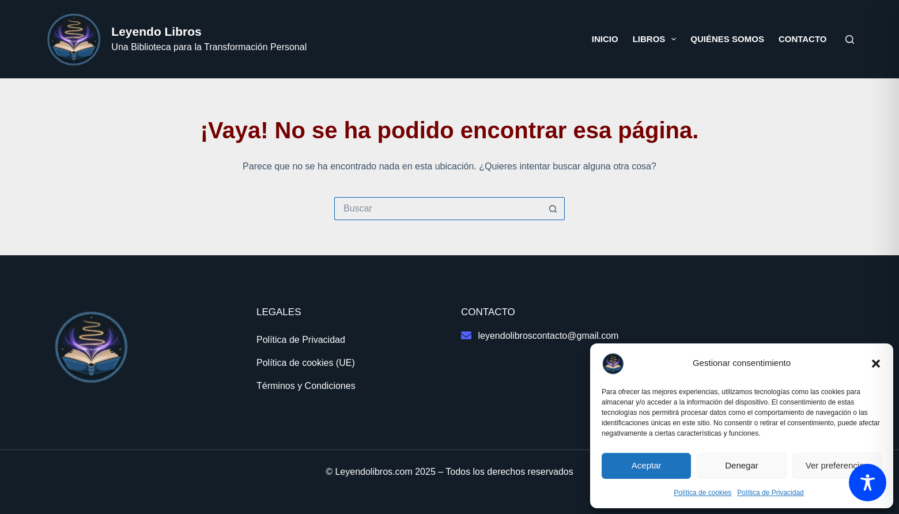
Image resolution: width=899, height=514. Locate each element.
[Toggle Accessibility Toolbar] (867, 482)
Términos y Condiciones (306, 386)
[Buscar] (849, 39)
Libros (657, 39)
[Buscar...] (438, 208)
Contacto (803, 39)
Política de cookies (702, 493)
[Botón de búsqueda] (553, 208)
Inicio (605, 39)
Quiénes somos (727, 39)
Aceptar (647, 465)
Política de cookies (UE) (305, 363)
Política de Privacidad (770, 493)
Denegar (741, 465)
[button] (876, 363)
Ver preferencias (837, 465)
